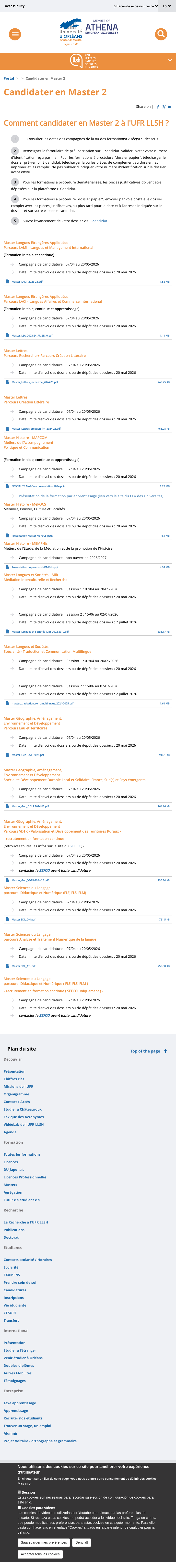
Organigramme (16, 1094)
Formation (13, 1142)
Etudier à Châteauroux (23, 1109)
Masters (10, 1184)
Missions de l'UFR (18, 1086)
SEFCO (75, 846)
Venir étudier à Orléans (23, 1358)
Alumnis (11, 1433)
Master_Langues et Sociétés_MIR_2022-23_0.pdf (40, 631)
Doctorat (11, 1237)
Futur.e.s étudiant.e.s (22, 1200)
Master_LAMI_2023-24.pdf (27, 281)
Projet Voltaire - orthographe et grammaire (40, 1441)
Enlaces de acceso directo (134, 6)
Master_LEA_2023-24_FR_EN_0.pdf (32, 335)
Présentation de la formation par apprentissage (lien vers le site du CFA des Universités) (91, 496)
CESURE (10, 1312)
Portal (9, 78)
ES (167, 6)
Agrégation (13, 1192)
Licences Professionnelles (25, 1177)
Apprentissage (16, 1410)
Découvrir (13, 1059)
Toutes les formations (22, 1154)
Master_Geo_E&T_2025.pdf (28, 755)
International (16, 1330)
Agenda (10, 1132)
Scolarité (11, 1267)
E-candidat (98, 220)
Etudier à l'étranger (20, 1350)
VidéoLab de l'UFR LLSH (24, 1124)
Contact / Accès (17, 1101)
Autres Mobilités (18, 1373)
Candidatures (15, 1290)
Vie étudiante (15, 1305)
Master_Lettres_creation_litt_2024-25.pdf (36, 428)
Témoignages (15, 1380)
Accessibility (14, 6)
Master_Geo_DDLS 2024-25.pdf (30, 806)
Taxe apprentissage (20, 1403)
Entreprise (13, 1390)
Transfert (11, 1320)
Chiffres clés (14, 1079)
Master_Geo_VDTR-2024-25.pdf (30, 880)
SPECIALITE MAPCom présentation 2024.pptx (39, 486)
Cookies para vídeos (38, 1513)
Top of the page (145, 1051)
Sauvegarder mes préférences (44, 1548)
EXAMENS (12, 1274)
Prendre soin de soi (20, 1282)
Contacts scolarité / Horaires (28, 1259)
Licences (11, 1162)
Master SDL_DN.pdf (23, 919)
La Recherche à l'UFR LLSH (26, 1222)
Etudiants (13, 1247)
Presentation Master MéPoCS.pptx (32, 535)
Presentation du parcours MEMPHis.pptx (36, 567)
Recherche (13, 1210)
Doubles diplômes (19, 1365)
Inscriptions (14, 1297)
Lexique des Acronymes (24, 1116)
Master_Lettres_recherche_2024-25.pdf (35, 382)
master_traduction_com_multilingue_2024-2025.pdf (42, 703)
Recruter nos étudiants (23, 1418)
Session (28, 1498)
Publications (14, 1229)
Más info (24, 1488)
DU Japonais (14, 1169)
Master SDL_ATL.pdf (23, 966)
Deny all (81, 1548)
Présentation (14, 1071)
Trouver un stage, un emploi (27, 1425)
